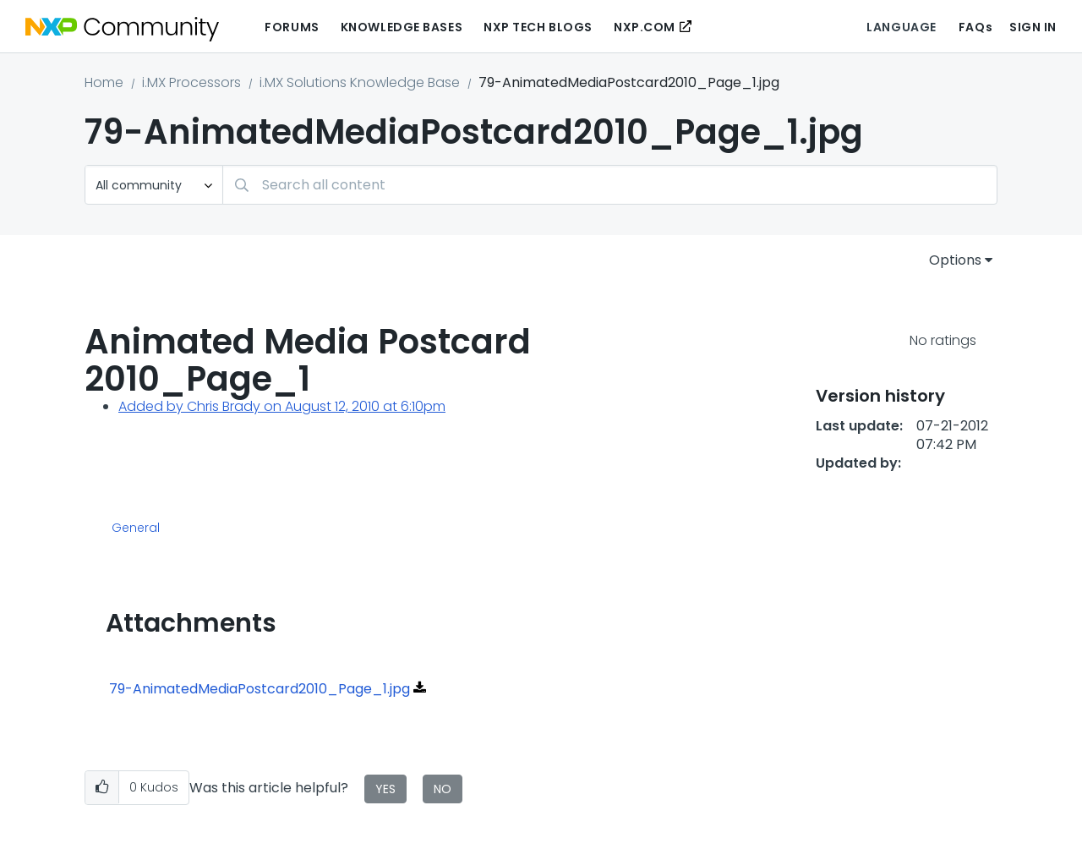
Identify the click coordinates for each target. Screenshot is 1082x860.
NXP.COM (644, 27)
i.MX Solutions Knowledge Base (360, 82)
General (136, 528)
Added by (152, 406)
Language (901, 27)
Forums (292, 27)
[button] (101, 787)
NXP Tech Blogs (538, 27)
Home (104, 82)
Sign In (1033, 27)
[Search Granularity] (153, 185)
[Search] (609, 185)
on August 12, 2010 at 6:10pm (352, 406)
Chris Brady (223, 406)
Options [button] (955, 260)
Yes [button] (385, 789)
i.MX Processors (191, 82)
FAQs (975, 27)
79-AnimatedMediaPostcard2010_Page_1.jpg (259, 688)
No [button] (442, 789)
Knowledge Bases (401, 27)
